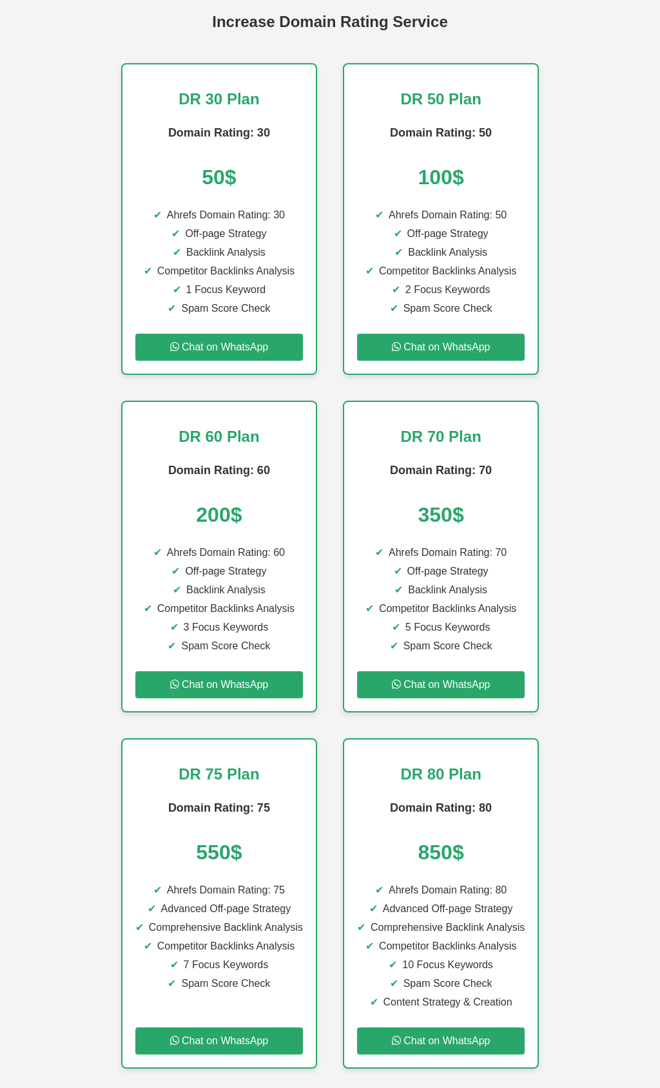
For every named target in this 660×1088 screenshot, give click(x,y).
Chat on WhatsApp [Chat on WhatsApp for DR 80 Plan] (441, 1040)
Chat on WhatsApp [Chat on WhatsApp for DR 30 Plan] (219, 346)
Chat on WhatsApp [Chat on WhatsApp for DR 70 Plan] (441, 684)
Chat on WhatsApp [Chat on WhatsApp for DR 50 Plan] (441, 346)
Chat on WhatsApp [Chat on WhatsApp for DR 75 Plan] (219, 1040)
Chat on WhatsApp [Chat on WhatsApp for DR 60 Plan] (219, 684)
